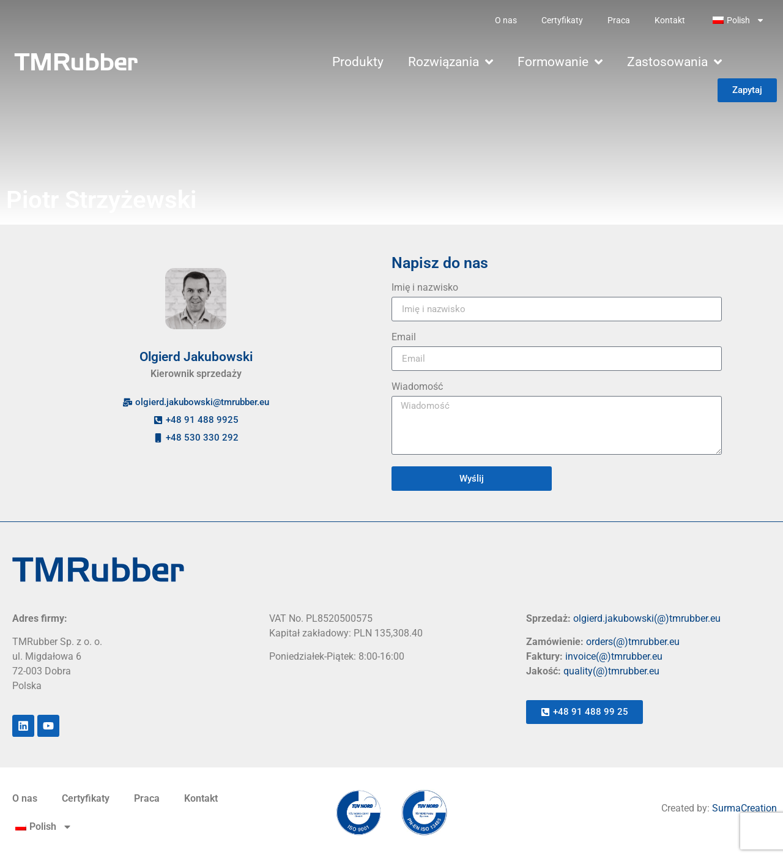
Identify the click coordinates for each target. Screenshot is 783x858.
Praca (618, 20)
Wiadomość (417, 387)
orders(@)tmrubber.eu (633, 641)
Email (404, 337)
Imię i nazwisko (425, 288)
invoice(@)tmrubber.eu (613, 656)
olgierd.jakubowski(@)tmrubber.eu (647, 618)
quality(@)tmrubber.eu (611, 671)
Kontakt (670, 20)
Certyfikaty (562, 20)
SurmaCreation (744, 808)
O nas (506, 20)
